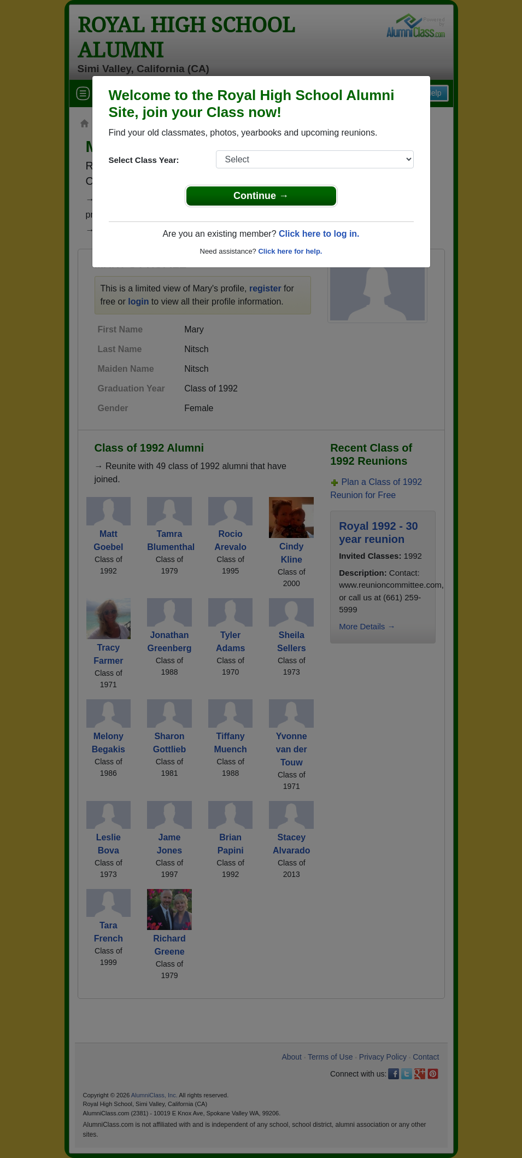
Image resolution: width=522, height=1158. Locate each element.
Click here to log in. (319, 233)
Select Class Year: (144, 160)
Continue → (261, 195)
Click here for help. (290, 251)
